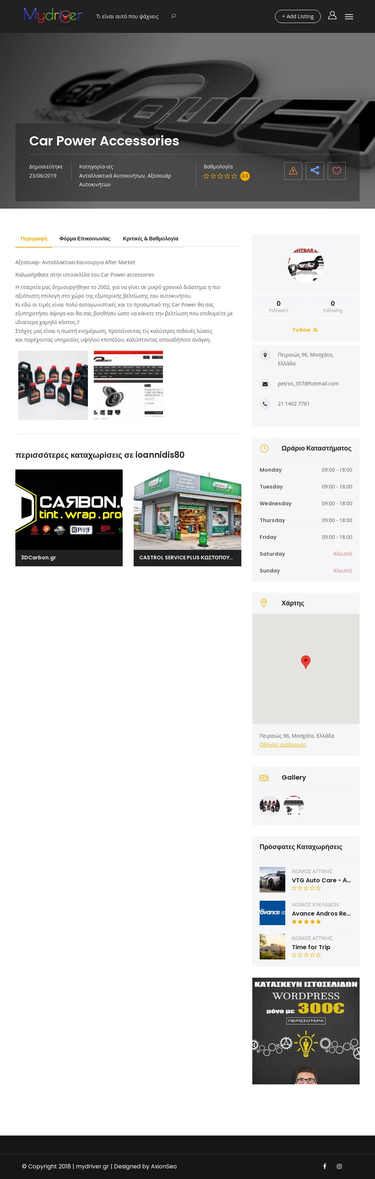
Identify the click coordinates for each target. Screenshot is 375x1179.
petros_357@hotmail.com (308, 383)
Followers (279, 306)
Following (333, 306)
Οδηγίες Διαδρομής (283, 744)
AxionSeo (164, 1166)
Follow (305, 330)
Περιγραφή (34, 238)
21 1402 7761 (294, 403)
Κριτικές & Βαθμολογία (153, 238)
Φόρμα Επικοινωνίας (86, 238)
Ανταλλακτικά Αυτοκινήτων (112, 175)
